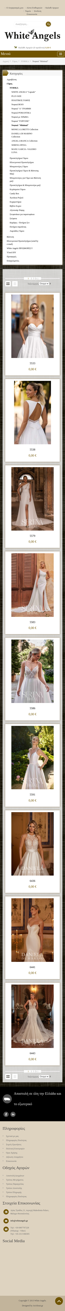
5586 (32, 708)
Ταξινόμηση (33, 283)
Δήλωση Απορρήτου (14, 1157)
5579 (32, 535)
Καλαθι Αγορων (52, 8)
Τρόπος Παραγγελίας (15, 1184)
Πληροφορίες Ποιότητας (16, 1140)
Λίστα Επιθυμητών (34, 8)
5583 (32, 622)
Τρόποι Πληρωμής (14, 1192)
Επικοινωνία (32, 14)
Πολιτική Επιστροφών (15, 1148)
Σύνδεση (37, 11)
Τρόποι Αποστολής (14, 1188)
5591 (32, 794)
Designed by (27, 1305)
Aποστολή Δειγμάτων (15, 1175)
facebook (6, 1114)
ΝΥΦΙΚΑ (25, 61)
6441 (32, 967)
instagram (13, 1114)
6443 (32, 1053)
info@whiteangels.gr (19, 1221)
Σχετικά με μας (12, 1136)
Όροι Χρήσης (11, 1153)
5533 (32, 363)
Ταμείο (28, 11)
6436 (32, 880)
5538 (32, 449)
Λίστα (15, 283)
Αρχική (6, 61)
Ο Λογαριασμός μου (14, 8)
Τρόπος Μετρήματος (14, 1180)
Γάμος (15, 61)
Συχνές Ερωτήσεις (13, 1144)
